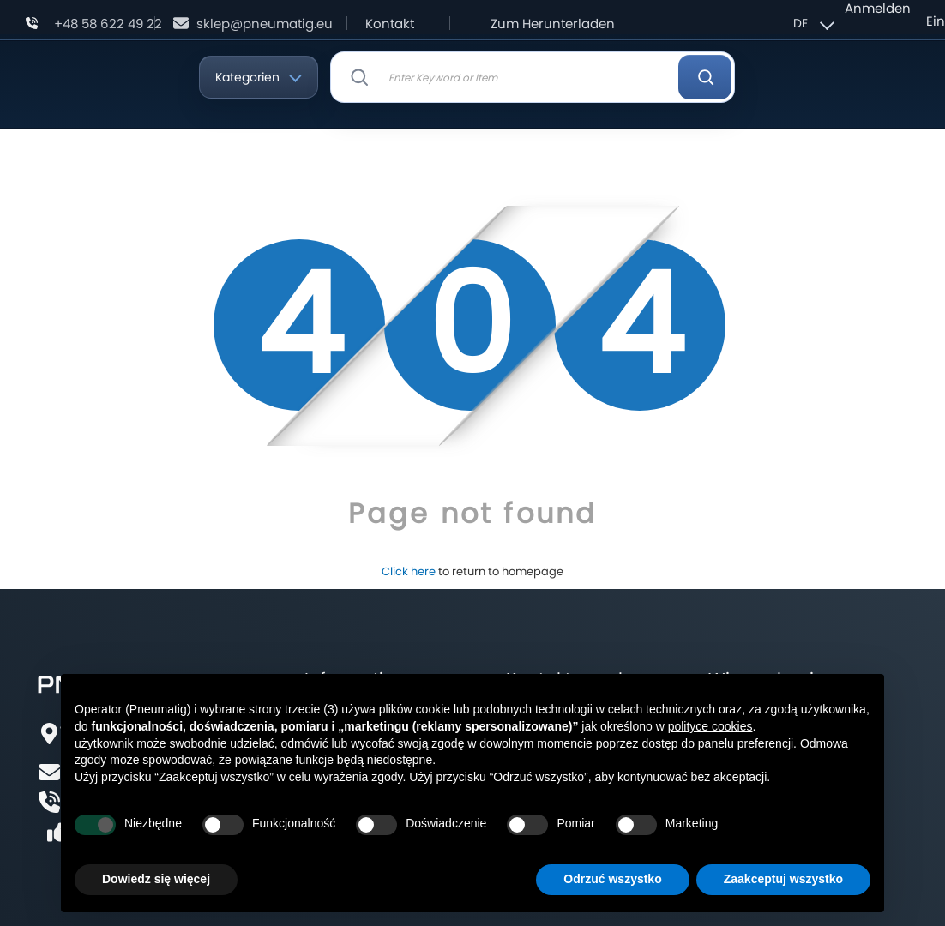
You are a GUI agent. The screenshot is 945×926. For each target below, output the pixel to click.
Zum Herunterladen (553, 24)
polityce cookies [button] (710, 726)
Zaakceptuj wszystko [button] (783, 879)
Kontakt (389, 24)
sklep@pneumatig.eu (264, 24)
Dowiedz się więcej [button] (156, 879)
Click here (409, 571)
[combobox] (532, 77)
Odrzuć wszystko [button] (612, 879)
